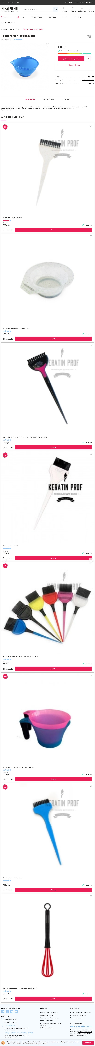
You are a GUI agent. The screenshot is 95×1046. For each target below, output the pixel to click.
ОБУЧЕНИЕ (52, 17)
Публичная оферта (47, 1028)
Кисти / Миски (15, 29)
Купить (53, 230)
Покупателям (6, 23)
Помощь (43, 1008)
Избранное (82, 9)
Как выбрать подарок (48, 1015)
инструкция (48, 99)
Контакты (77, 17)
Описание (30, 99)
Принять (88, 1043)
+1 (88, 59)
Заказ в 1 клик (74, 65)
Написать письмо (76, 1018)
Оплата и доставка (46, 1020)
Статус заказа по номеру (49, 1012)
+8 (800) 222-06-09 (71, 2)
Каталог (8, 17)
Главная (4, 29)
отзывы (66, 99)
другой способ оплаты (78, 1035)
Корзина (91, 9)
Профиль (64, 9)
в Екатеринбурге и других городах (81, 1032)
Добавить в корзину (71, 59)
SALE (22, 17)
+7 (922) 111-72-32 (86, 2)
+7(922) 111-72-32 (10, 1022)
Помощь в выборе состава (49, 1018)
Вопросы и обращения (78, 1015)
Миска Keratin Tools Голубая (33, 29)
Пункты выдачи (13, 2)
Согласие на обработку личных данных (51, 1024)
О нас (64, 17)
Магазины (72, 9)
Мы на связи (75, 1008)
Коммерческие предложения (80, 1012)
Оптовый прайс (36, 17)
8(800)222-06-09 (11, 1019)
